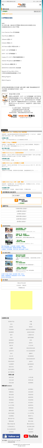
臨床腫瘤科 (31, 364)
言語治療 (11, 380)
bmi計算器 (11, 405)
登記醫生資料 (31, 426)
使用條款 (11, 431)
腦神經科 (11, 342)
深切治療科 (11, 369)
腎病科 (31, 326)
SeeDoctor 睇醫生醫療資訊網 (8, 1)
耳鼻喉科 (11, 329)
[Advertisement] (21, 122)
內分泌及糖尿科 (31, 350)
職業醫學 (11, 358)
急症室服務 (11, 413)
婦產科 (11, 326)
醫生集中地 (11, 418)
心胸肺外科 (31, 334)
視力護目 (11, 402)
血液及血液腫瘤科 (31, 329)
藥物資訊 (11, 407)
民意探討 (30, 402)
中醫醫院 (30, 418)
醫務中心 (30, 415)
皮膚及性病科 (31, 332)
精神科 (31, 342)
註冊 (37, 1)
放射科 (31, 361)
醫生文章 (11, 397)
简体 (40, 1)
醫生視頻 (30, 421)
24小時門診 (31, 413)
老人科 (11, 356)
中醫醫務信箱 (21, 287)
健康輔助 (30, 382)
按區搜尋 (30, 392)
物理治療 (11, 377)
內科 (11, 337)
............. (17, 140)
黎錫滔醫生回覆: (14, 94)
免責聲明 (30, 431)
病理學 (31, 366)
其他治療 (11, 382)
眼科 (11, 334)
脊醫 (31, 321)
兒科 (11, 324)
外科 (11, 353)
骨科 (31, 340)
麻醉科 (31, 353)
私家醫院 (11, 415)
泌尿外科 (11, 350)
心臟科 (11, 348)
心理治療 (30, 377)
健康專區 (30, 397)
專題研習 (30, 394)
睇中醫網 (5, 280)
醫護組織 (11, 421)
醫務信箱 (6, 9)
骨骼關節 (11, 399)
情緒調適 (30, 399)
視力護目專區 (7, 252)
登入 (34, 1)
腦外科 (11, 345)
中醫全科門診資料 (21, 283)
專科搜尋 (11, 394)
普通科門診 (11, 321)
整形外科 (11, 366)
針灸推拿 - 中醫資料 (21, 285)
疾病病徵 (30, 407)
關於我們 (30, 429)
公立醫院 (30, 410)
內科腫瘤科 (31, 356)
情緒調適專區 (7, 226)
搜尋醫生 (30, 389)
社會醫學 (11, 364)
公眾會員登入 (11, 426)
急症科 (31, 369)
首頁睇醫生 (11, 389)
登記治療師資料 (11, 429)
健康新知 (30, 405)
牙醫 (31, 324)
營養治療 (30, 380)
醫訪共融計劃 (11, 423)
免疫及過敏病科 (31, 358)
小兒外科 (30, 345)
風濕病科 (11, 340)
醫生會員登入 (31, 423)
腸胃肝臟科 (31, 337)
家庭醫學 (11, 332)
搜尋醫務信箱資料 (9, 192)
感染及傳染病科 (31, 348)
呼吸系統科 (11, 361)
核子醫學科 (11, 372)
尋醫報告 (11, 392)
